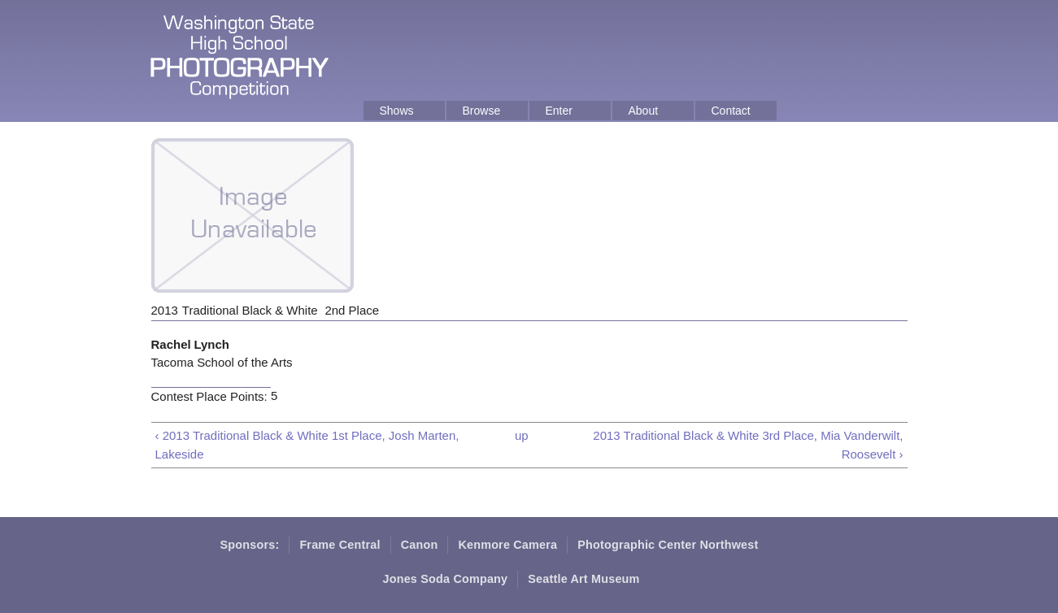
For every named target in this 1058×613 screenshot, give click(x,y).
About (644, 110)
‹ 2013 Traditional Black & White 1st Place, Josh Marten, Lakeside (307, 444)
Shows (397, 110)
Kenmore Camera (507, 544)
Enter (559, 110)
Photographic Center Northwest (667, 544)
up (522, 435)
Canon (419, 544)
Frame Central (339, 544)
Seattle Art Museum (583, 578)
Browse (482, 110)
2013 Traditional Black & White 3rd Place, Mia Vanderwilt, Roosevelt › (748, 444)
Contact (731, 110)
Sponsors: (250, 544)
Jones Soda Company (445, 578)
